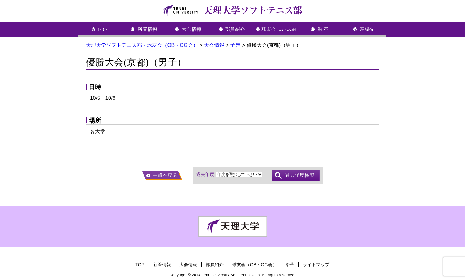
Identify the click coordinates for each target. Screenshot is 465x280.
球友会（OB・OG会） (254, 264)
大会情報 (188, 264)
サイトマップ (316, 264)
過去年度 (205, 174)
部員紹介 (215, 264)
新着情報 (162, 264)
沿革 (290, 264)
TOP (140, 264)
